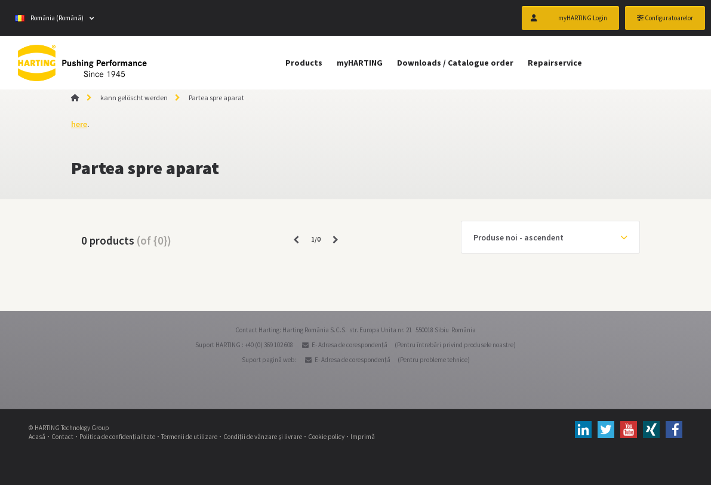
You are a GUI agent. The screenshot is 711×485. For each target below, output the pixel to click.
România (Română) (49, 18)
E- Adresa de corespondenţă (349, 345)
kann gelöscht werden (134, 97)
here (79, 124)
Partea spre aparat (216, 97)
